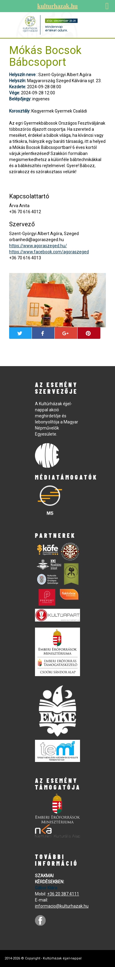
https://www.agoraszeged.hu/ (38, 245)
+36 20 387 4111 (63, 893)
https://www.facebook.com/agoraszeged (49, 251)
